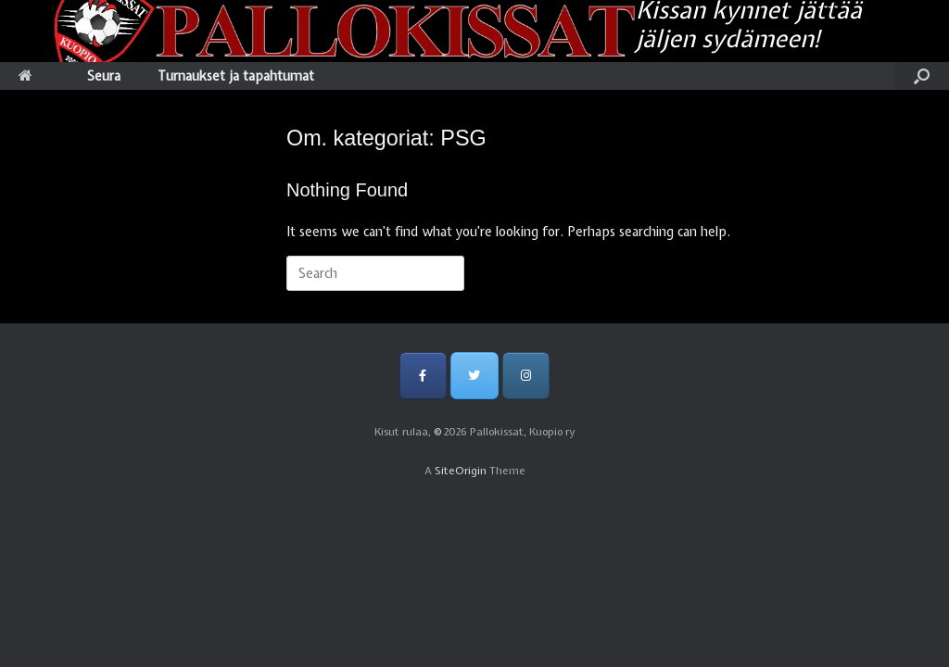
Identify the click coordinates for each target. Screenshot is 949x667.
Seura (103, 76)
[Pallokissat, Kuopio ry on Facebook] (423, 375)
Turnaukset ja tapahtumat (236, 76)
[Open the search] (921, 76)
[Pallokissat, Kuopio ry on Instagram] (526, 375)
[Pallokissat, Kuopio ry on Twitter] (474, 375)
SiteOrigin (461, 470)
